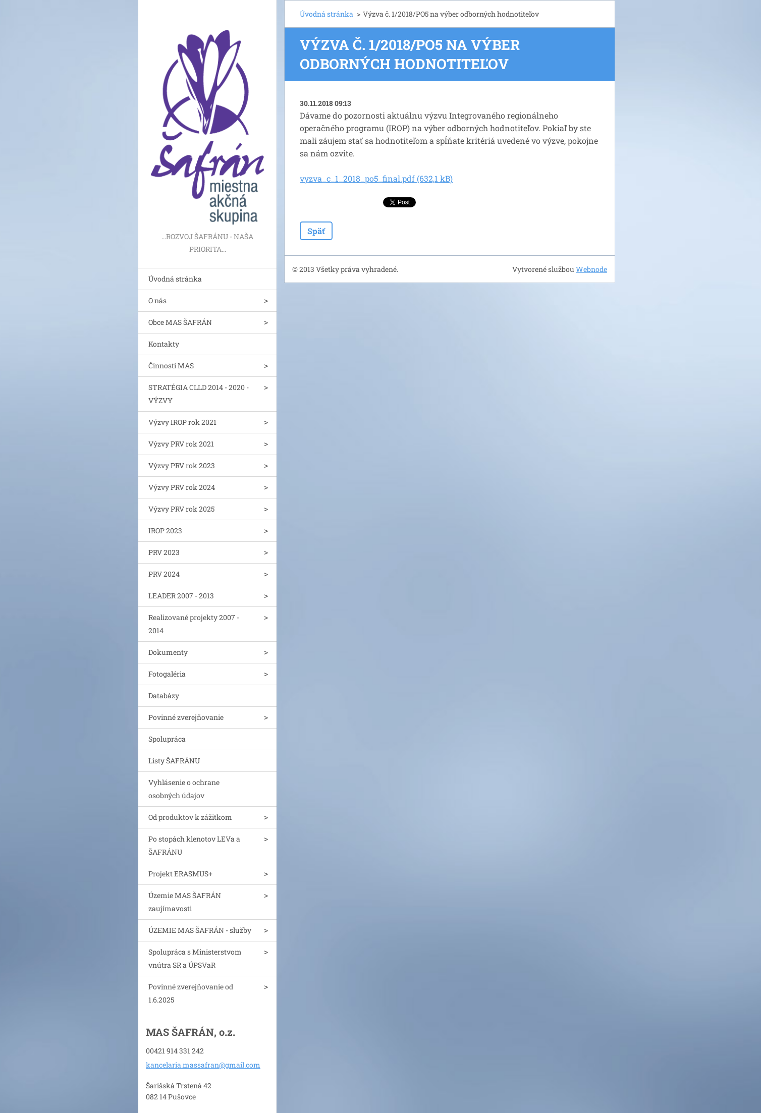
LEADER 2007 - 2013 (181, 595)
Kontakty (163, 344)
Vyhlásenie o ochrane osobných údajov (184, 788)
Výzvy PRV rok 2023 (181, 465)
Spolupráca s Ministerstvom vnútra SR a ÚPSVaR (195, 958)
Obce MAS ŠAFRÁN (180, 322)
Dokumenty (168, 652)
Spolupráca (167, 739)
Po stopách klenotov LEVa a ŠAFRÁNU (194, 845)
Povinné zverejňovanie (186, 717)
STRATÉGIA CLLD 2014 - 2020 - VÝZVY (198, 393)
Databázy (163, 695)
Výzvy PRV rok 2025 (181, 509)
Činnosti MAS (171, 365)
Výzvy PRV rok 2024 (181, 487)
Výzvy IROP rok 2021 (182, 422)
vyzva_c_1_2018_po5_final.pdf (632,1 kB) (376, 178)
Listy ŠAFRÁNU (174, 760)
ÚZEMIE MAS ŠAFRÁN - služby (199, 930)
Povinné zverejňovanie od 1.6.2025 (190, 993)
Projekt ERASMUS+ (180, 873)
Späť (316, 231)
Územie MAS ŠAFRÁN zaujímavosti (184, 902)
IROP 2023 (165, 530)
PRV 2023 (164, 552)
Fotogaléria (167, 674)
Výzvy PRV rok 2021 (181, 444)
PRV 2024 (164, 574)
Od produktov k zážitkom (190, 817)
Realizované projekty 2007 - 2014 (193, 624)
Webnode (591, 269)
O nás (157, 300)
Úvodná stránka (175, 279)
